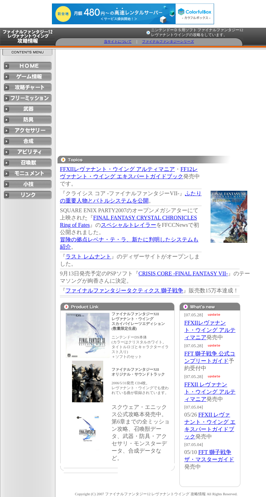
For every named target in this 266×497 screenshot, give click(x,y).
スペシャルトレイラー (128, 225)
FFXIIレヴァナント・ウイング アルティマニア (117, 169)
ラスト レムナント (88, 256)
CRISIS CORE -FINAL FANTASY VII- (183, 273)
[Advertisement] (157, 101)
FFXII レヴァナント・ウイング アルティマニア (210, 392)
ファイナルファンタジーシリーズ (168, 41)
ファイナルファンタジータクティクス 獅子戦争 (124, 290)
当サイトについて (118, 41)
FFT (189, 354)
